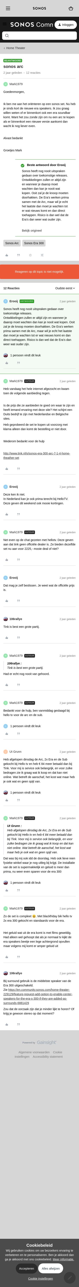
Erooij (13, 301)
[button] (4, 25)
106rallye (15, 619)
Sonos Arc (12, 243)
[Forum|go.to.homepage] (29, 24)
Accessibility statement (48, 1056)
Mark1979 (16, 84)
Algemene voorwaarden (34, 1052)
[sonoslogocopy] (39, 8)
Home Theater (15, 48)
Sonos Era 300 (34, 243)
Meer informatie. (63, 1259)
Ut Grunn (15, 751)
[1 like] (22, 355)
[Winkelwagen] (71, 8)
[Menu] (7, 8)
